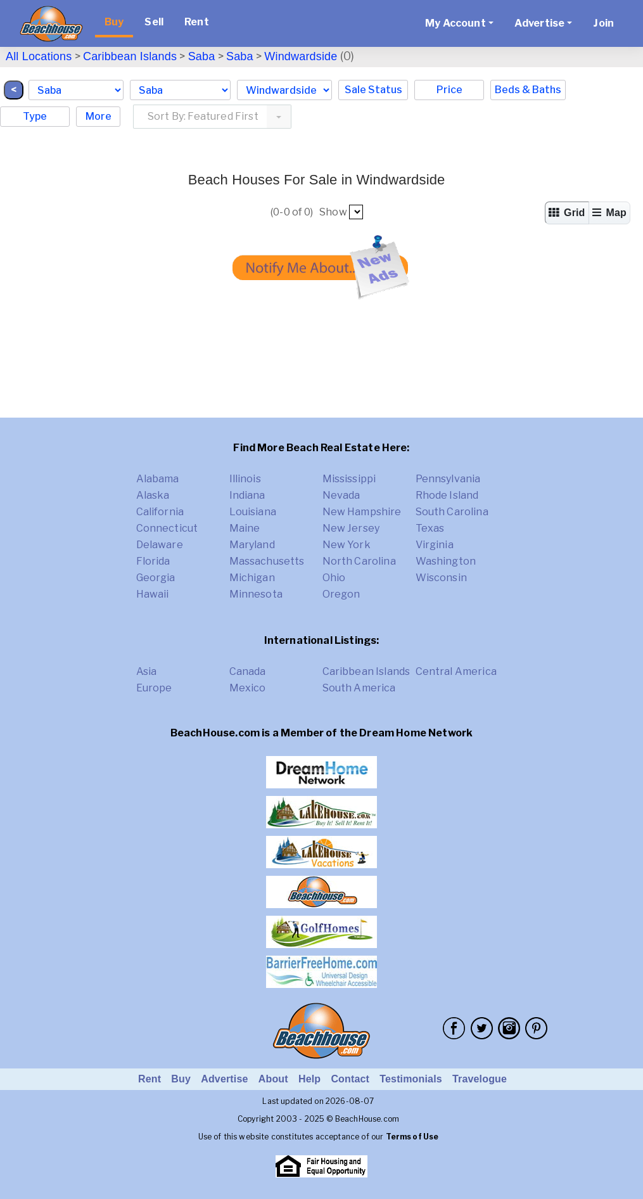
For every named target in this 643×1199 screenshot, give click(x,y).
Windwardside (300, 56)
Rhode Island (447, 495)
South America (359, 688)
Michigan (252, 578)
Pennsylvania (448, 479)
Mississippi (349, 479)
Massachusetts (267, 561)
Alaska (153, 495)
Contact (350, 1079)
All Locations (39, 56)
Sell (153, 22)
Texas (430, 528)
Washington (446, 561)
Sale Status (373, 90)
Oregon (341, 594)
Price (449, 90)
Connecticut (167, 528)
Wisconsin (441, 578)
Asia (146, 671)
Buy (114, 22)
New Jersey (351, 528)
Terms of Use (412, 1136)
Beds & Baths (528, 90)
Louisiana (252, 512)
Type (35, 116)
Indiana (247, 495)
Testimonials (410, 1079)
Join (603, 23)
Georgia (155, 578)
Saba (201, 56)
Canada (247, 671)
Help (309, 1079)
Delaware (159, 545)
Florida (153, 561)
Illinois (245, 479)
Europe (154, 688)
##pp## (356, 212)
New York (346, 545)
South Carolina (452, 512)
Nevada (341, 495)
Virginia (435, 545)
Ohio (334, 578)
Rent (196, 22)
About (273, 1079)
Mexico (247, 688)
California (160, 512)
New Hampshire (362, 512)
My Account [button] (455, 23)
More (98, 116)
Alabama (157, 479)
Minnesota (256, 594)
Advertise (224, 1079)
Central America (456, 671)
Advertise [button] (539, 23)
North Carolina (359, 561)
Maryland (252, 545)
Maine (244, 528)
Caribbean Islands (130, 56)
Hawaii (152, 594)
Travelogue (479, 1079)
